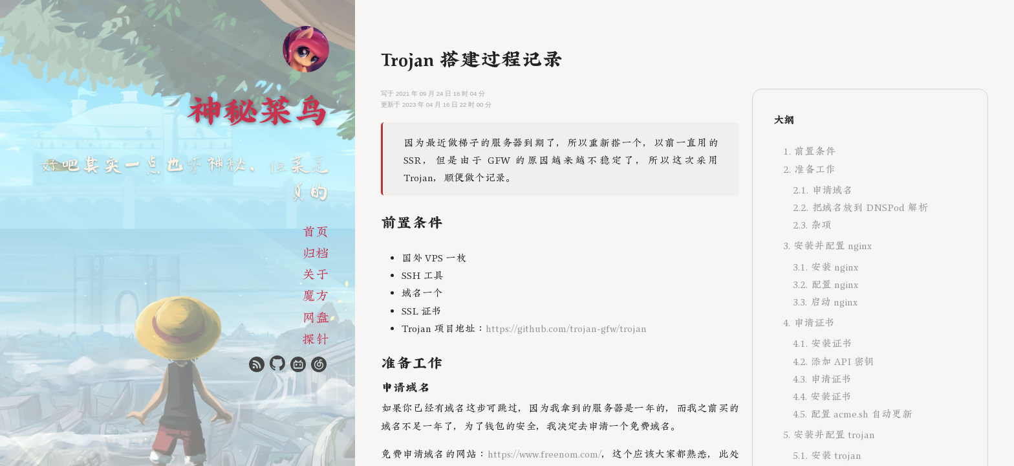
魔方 (315, 294)
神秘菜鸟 (258, 107)
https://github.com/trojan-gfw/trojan (566, 327)
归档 (315, 251)
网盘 (315, 316)
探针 (315, 337)
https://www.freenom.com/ (544, 453)
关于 (315, 273)
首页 (315, 230)
